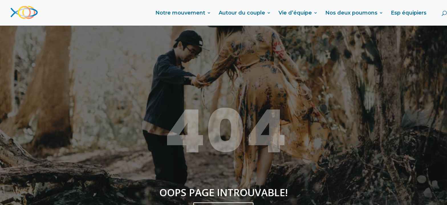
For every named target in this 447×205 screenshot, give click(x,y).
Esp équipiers (408, 13)
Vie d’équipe (295, 13)
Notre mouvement (180, 13)
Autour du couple (242, 13)
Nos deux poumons (351, 13)
